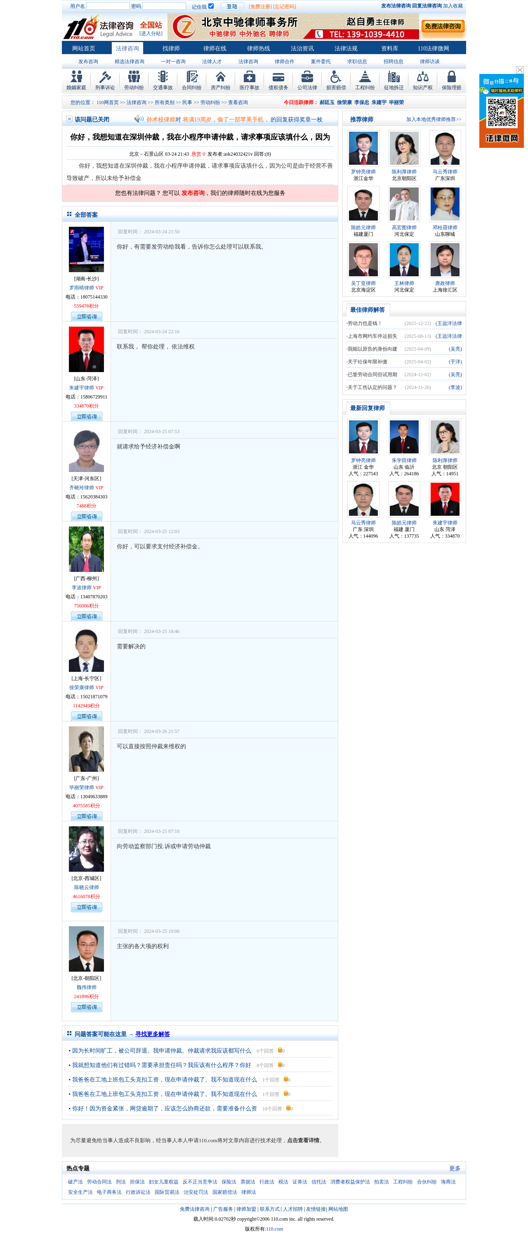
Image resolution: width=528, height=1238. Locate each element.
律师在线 (214, 48)
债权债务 (278, 87)
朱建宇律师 (81, 388)
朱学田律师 (404, 460)
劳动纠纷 (134, 87)
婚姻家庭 (76, 87)
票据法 (247, 1182)
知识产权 (423, 87)
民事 (187, 102)
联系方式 (270, 1209)
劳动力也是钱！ (365, 323)
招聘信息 (393, 61)
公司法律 (307, 87)
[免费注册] (260, 6)
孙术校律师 (160, 119)
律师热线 (258, 48)
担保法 (137, 1182)
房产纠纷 (221, 87)
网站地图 (338, 1209)
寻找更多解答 (152, 1034)
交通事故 (163, 87)
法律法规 (346, 48)
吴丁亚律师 (363, 283)
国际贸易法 (167, 1192)
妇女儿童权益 (164, 1182)
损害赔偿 (336, 87)
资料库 (389, 48)
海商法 (448, 1182)
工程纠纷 (365, 87)
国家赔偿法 (224, 1192)
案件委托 (321, 61)
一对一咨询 (173, 61)
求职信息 (357, 61)
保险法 (229, 1182)
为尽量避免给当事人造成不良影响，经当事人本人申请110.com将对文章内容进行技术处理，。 (197, 1140)
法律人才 (212, 61)
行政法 (266, 1182)
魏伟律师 (87, 987)
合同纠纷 (192, 87)
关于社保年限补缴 (367, 362)
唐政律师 (445, 283)
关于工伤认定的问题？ (372, 387)
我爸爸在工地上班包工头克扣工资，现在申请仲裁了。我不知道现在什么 (164, 1080)
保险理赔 (452, 87)
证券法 (299, 1182)
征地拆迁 (394, 87)
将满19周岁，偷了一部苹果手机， (226, 119)
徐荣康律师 (81, 687)
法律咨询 (127, 48)
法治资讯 (302, 48)
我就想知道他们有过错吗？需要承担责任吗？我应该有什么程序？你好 (161, 1065)
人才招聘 (293, 1209)
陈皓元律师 (363, 227)
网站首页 (83, 48)
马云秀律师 (445, 172)
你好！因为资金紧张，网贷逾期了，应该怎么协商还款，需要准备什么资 (164, 1108)
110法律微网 (433, 48)
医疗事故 (249, 87)
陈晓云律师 (86, 887)
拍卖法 (381, 1182)
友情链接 (316, 1209)
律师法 (248, 1192)
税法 (283, 1182)
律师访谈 (430, 61)
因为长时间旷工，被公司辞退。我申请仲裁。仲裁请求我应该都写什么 (161, 1051)
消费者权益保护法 (350, 1182)
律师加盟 (246, 1209)
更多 (455, 1168)
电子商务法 (109, 1192)
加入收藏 (453, 6)
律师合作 (285, 61)
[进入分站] (151, 33)
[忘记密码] (284, 6)
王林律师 (404, 283)
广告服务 (223, 1209)
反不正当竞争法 (200, 1182)
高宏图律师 (404, 227)
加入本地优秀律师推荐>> (434, 119)
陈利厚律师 (404, 172)
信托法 (318, 1182)
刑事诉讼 (105, 87)
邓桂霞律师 (445, 227)
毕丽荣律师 (81, 787)
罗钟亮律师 (363, 172)
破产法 (75, 1182)
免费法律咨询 (195, 1209)
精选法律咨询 (129, 61)
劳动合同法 (99, 1182)
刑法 (121, 1182)
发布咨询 (88, 61)
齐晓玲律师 (81, 488)
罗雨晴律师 (81, 288)
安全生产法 (80, 1192)
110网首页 (108, 102)
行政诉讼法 (138, 1192)
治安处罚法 (196, 1192)
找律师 (171, 48)
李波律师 (82, 588)
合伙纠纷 (427, 1182)
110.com (274, 1229)
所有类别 (164, 102)
